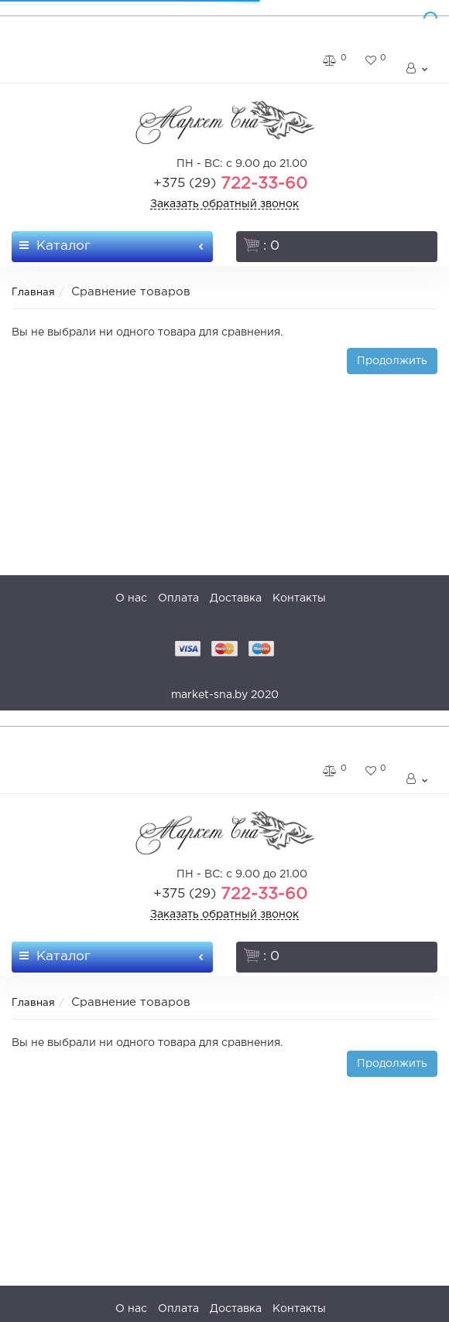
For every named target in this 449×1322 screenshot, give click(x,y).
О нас (131, 598)
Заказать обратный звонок (224, 204)
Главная (33, 292)
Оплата (178, 598)
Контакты (299, 598)
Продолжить (392, 361)
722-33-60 (230, 184)
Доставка (236, 598)
